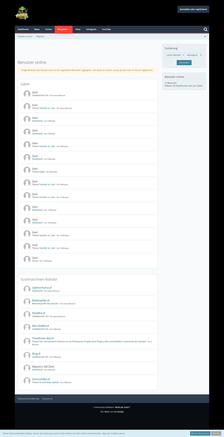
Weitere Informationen (200, 433)
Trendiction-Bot (41, 338)
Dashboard (37, 120)
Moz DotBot (39, 325)
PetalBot (37, 313)
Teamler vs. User (47, 108)
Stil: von (112, 411)
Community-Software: (112, 407)
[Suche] (205, 29)
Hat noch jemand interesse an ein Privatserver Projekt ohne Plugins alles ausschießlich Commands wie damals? (92, 341)
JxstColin (54, 303)
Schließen (216, 433)
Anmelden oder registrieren (193, 9)
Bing (35, 353)
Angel (42, 171)
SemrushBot (39, 379)
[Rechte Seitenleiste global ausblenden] (205, 36)
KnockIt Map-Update (49, 382)
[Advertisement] (88, 50)
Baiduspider (39, 300)
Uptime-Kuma (40, 287)
